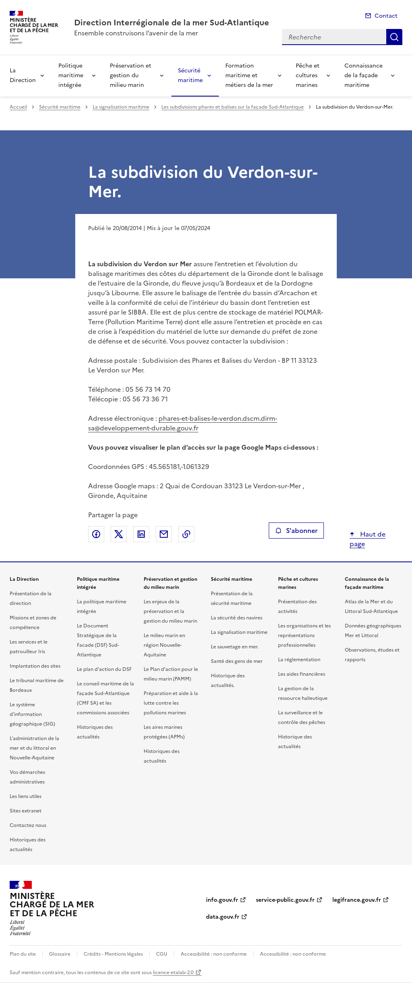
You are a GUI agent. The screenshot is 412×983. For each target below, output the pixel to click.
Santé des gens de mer (237, 661)
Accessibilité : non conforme (214, 954)
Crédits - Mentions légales (113, 954)
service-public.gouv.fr (285, 900)
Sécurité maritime (190, 75)
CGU (161, 954)
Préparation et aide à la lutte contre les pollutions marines (171, 703)
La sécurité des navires (236, 617)
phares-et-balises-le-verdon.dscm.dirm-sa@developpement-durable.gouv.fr (182, 423)
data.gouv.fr (222, 917)
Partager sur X (119, 534)
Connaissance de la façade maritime (363, 75)
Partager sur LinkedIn (141, 534)
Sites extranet (25, 810)
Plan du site (23, 954)
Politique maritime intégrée (70, 75)
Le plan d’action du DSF (104, 669)
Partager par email (164, 534)
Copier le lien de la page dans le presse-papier (186, 534)
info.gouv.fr (222, 900)
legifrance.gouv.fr (356, 900)
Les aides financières (301, 674)
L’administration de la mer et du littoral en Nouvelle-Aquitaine (34, 748)
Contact (386, 16)
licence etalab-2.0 (173, 972)
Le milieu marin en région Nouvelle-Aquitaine (164, 645)
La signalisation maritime (121, 107)
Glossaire (59, 954)
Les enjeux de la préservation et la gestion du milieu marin (170, 611)
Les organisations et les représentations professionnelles (304, 635)
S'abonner (296, 530)
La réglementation (299, 659)
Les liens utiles (25, 796)
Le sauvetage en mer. (235, 646)
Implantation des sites (35, 666)
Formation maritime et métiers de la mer (249, 75)
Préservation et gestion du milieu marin (130, 75)
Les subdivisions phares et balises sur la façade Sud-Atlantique (232, 107)
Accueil (18, 107)
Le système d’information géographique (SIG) (32, 714)
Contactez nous (28, 825)
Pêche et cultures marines (307, 75)
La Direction (23, 75)
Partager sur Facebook (96, 534)
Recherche (394, 37)
